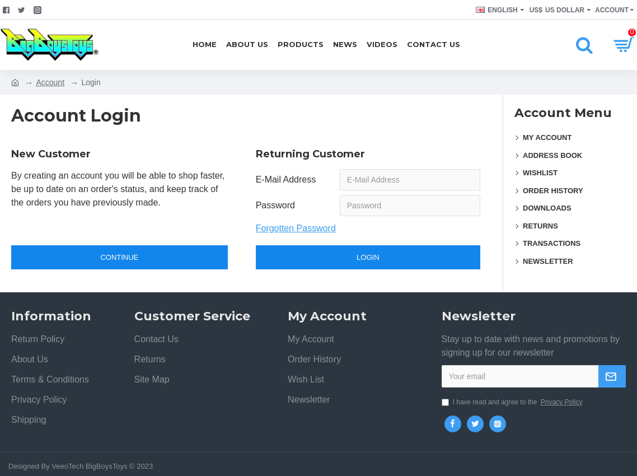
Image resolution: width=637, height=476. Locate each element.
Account (50, 82)
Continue (119, 257)
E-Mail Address (286, 179)
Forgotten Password (296, 228)
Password (275, 205)
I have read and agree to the (513, 402)
